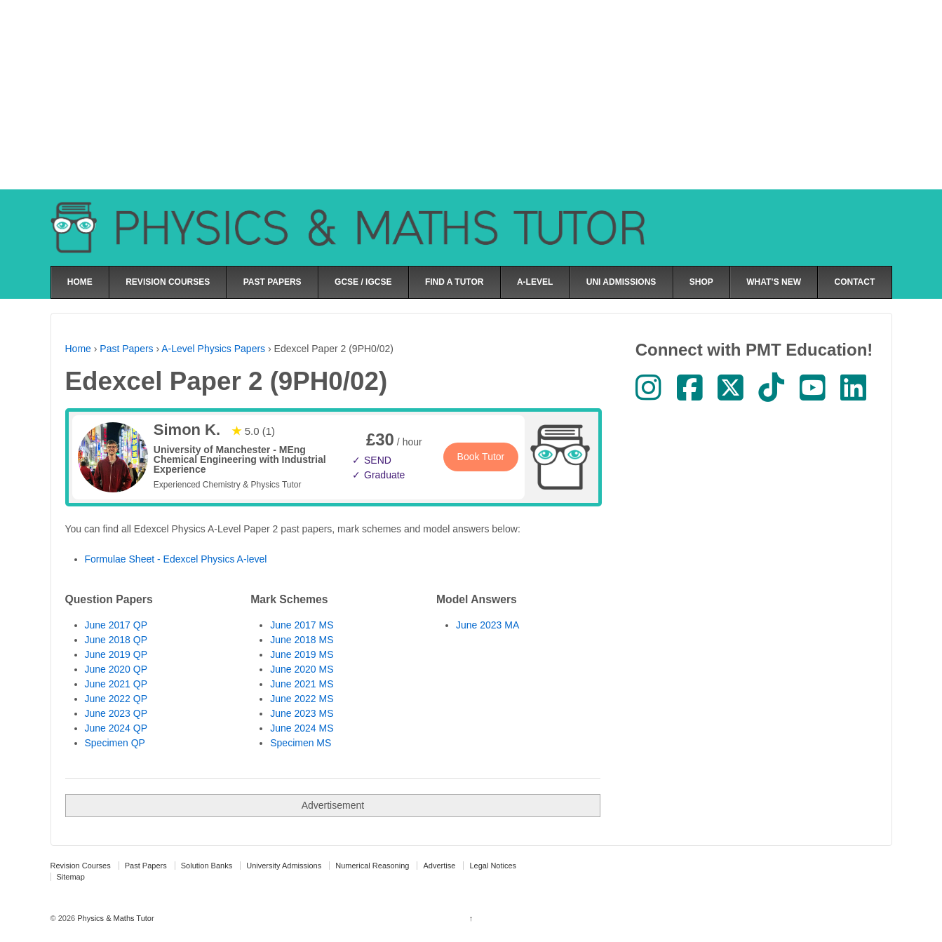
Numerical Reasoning (372, 865)
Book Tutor (481, 456)
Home (78, 348)
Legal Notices (492, 865)
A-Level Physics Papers (213, 348)
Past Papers (126, 348)
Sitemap (71, 877)
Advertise (439, 865)
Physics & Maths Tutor (114, 918)
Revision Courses (81, 865)
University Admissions (283, 865)
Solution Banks (206, 865)
